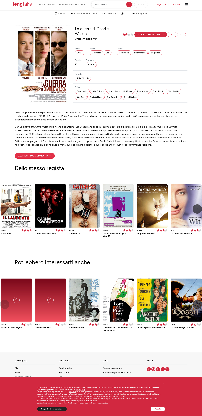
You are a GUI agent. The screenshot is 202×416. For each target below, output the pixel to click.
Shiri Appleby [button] (113, 97)
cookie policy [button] (80, 390)
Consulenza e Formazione (71, 4)
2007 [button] (79, 53)
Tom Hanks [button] (82, 91)
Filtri (141, 4)
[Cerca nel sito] (112, 4)
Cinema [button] (60, 13)
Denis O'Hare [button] (96, 97)
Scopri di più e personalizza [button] (51, 409)
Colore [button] (91, 64)
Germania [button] (96, 53)
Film (16, 368)
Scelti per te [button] (140, 13)
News (17, 372)
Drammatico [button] (139, 53)
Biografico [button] (155, 53)
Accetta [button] (158, 409)
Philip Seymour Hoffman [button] (120, 91)
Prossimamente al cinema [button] (84, 13)
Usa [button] (107, 53)
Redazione (64, 372)
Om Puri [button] (81, 97)
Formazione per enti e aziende (117, 372)
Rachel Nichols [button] (130, 97)
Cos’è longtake (66, 368)
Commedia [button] (124, 53)
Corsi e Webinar (46, 4)
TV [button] (124, 13)
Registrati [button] (161, 4)
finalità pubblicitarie (145, 394)
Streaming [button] (109, 13)
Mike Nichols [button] (83, 78)
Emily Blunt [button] (158, 91)
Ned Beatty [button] (173, 91)
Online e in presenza (112, 368)
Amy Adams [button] (142, 91)
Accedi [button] (176, 4)
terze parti (72, 392)
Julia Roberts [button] (98, 91)
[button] (150, 34)
